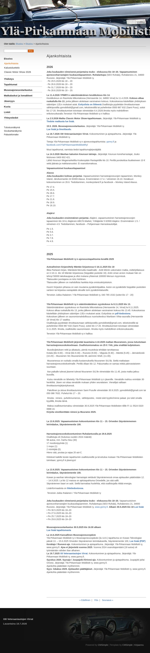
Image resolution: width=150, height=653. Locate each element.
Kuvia (7, 106)
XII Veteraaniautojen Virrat (73, 553)
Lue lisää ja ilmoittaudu (59, 129)
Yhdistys (9, 79)
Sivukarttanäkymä (12, 131)
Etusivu (19, 44)
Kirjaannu (139, 645)
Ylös (96, 600)
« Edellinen (84, 600)
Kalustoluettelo (12, 67)
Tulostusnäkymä (12, 127)
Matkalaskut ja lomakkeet (18, 95)
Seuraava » (107, 600)
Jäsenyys (9, 101)
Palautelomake (11, 134)
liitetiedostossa (75, 488)
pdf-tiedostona (122, 313)
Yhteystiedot (11, 117)
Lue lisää (139, 507)
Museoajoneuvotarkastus (18, 90)
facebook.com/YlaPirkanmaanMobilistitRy (67, 145)
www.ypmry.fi (101, 507)
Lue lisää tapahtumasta (59, 530)
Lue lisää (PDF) (137, 541)
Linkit (7, 112)
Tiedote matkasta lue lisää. (61, 121)
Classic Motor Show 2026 (17, 72)
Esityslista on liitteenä (90, 104)
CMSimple (103, 645)
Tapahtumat (10, 84)
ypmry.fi (110, 141)
